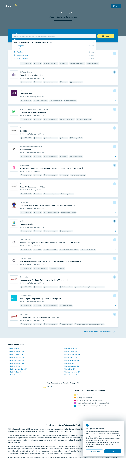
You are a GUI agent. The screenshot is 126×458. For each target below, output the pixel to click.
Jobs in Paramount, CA (71, 360)
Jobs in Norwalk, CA (70, 348)
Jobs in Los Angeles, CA (72, 372)
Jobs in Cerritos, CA (70, 357)
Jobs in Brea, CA (69, 369)
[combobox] (54, 36)
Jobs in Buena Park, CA (16, 363)
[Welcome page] (11, 5)
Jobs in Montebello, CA (16, 357)
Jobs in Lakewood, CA (71, 366)
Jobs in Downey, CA (70, 351)
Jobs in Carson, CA (15, 375)
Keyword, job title (16, 33)
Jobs (54, 13)
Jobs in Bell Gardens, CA (72, 354)
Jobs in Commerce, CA (16, 360)
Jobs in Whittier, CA (15, 348)
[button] (105, 36)
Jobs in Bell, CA (69, 363)
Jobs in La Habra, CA (15, 366)
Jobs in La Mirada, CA (16, 354)
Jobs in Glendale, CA (71, 375)
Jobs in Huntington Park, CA (18, 369)
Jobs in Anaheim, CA (15, 372)
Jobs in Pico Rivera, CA (16, 351)
